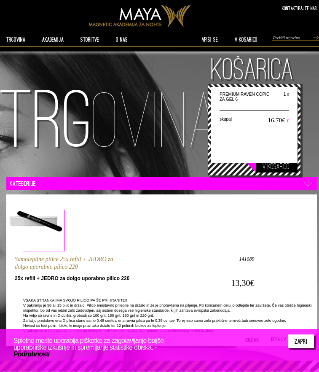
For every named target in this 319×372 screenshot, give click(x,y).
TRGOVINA (15, 40)
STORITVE (89, 40)
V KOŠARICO (246, 40)
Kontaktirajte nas (299, 8)
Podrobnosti (31, 354)
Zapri (301, 341)
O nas (122, 40)
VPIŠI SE (210, 40)
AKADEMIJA (53, 40)
